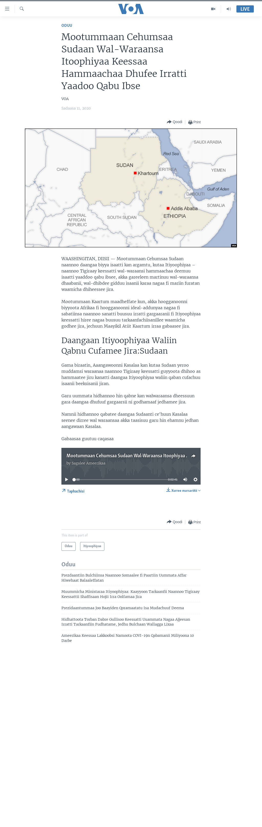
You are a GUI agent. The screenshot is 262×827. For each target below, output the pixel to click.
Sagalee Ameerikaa (88, 463)
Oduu (66, 25)
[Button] (174, 122)
